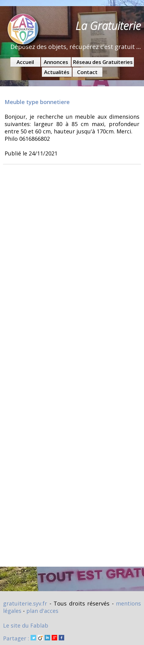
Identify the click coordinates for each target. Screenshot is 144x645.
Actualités (56, 72)
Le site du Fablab (25, 625)
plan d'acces (42, 610)
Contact (87, 72)
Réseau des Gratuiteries (103, 61)
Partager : (33, 638)
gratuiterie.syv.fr (25, 603)
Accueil (25, 61)
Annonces (56, 61)
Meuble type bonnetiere (37, 102)
